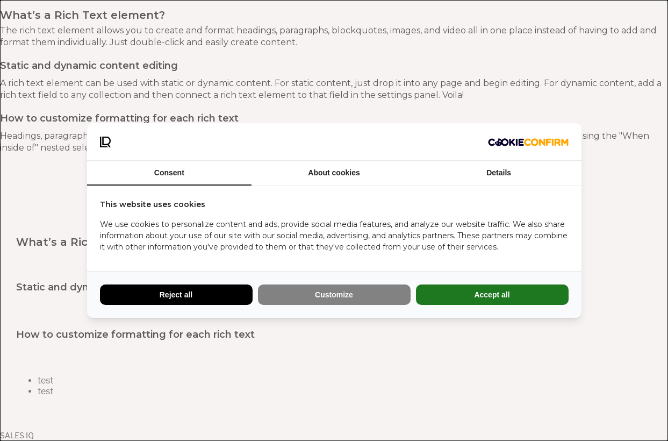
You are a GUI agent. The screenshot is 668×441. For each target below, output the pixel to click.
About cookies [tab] (334, 172)
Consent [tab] (169, 172)
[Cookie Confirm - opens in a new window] (528, 142)
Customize (334, 294)
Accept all (491, 294)
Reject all (176, 294)
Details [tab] (498, 172)
